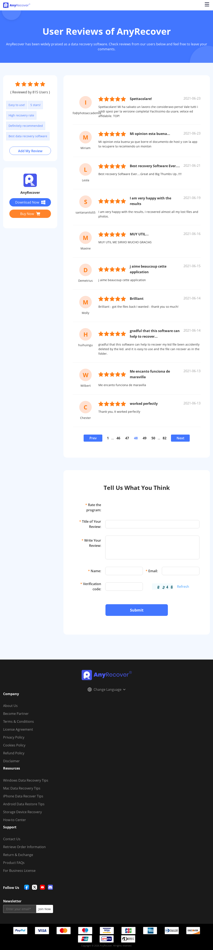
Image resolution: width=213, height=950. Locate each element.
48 (136, 438)
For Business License (19, 870)
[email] (19, 909)
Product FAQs (14, 862)
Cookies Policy (14, 745)
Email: (152, 571)
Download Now (30, 202)
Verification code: (90, 586)
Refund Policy (13, 753)
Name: (94, 571)
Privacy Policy (13, 737)
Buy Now (30, 213)
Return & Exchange (18, 854)
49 (144, 438)
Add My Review (30, 151)
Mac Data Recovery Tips (21, 788)
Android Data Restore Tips (24, 804)
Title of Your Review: (90, 524)
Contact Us (11, 839)
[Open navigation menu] (207, 5)
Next (180, 438)
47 (127, 438)
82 (164, 438)
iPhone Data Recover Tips (23, 796)
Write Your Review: (91, 543)
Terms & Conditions (18, 721)
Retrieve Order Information (24, 847)
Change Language (106, 689)
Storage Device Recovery (22, 812)
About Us (10, 705)
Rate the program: (93, 507)
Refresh (183, 586)
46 (118, 438)
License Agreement (18, 729)
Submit (137, 610)
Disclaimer (11, 761)
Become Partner (16, 713)
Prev (93, 438)
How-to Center (14, 820)
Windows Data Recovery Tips (25, 780)
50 (153, 438)
